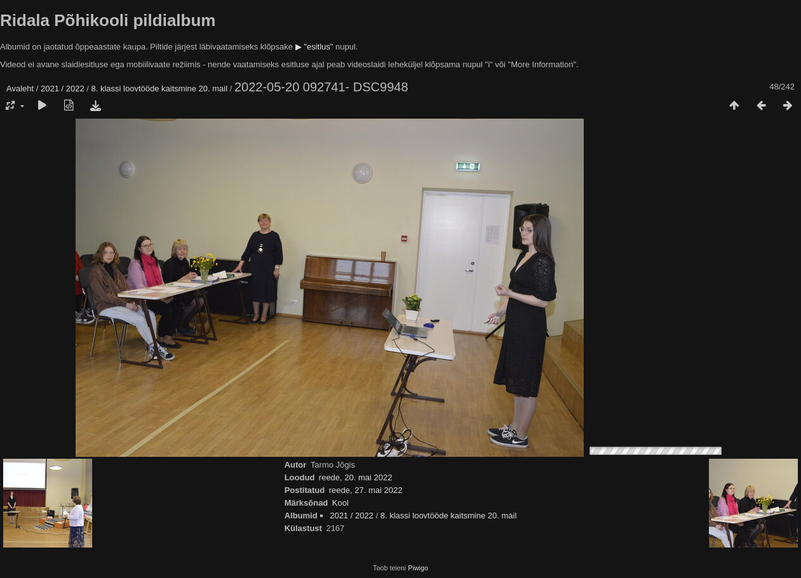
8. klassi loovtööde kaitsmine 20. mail (159, 88)
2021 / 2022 (62, 88)
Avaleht (20, 88)
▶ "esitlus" (314, 46)
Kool (340, 503)
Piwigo (418, 568)
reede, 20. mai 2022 (356, 477)
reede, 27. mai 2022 (366, 490)
